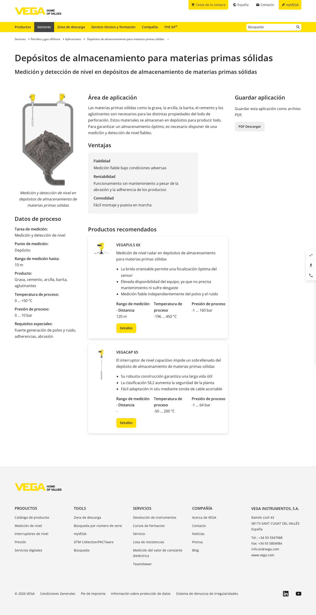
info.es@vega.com (265, 549)
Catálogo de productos (32, 517)
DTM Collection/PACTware (94, 542)
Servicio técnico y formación (113, 27)
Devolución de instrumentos (154, 517)
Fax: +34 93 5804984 (266, 543)
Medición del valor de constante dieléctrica (157, 553)
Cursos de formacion (149, 526)
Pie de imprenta (93, 593)
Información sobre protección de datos (141, 593)
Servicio (139, 534)
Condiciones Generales (57, 593)
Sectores (44, 27)
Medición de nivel (28, 526)
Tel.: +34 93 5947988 (267, 537)
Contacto (199, 526)
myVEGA (80, 534)
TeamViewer (142, 564)
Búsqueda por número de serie (98, 526)
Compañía (150, 27)
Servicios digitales (28, 550)
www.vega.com (262, 555)
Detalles (126, 328)
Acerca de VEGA (204, 517)
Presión (20, 542)
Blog (195, 550)
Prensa (197, 542)
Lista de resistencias (148, 542)
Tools (80, 508)
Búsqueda (81, 550)
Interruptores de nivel (31, 534)
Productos (23, 27)
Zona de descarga (71, 27)
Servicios (142, 508)
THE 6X (170, 27)
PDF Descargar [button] (249, 126)
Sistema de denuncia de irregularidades (207, 593)
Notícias (198, 534)
